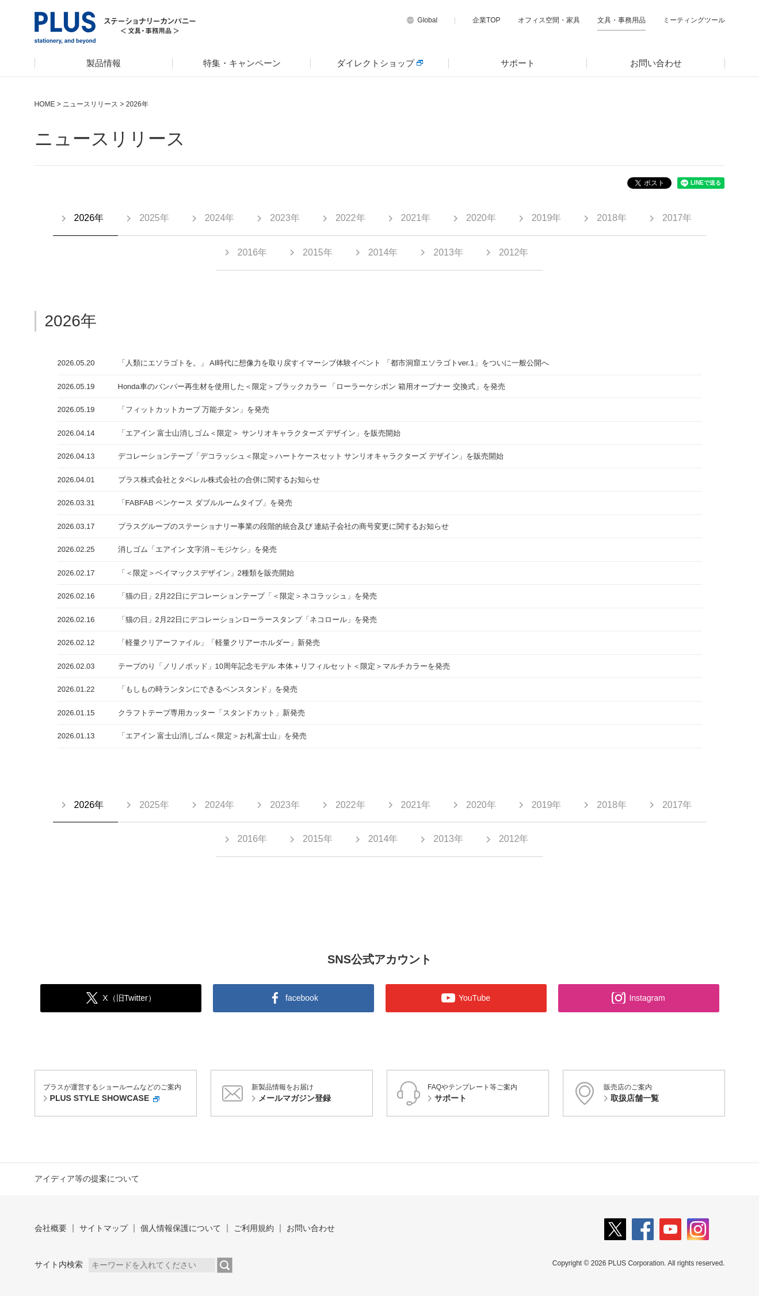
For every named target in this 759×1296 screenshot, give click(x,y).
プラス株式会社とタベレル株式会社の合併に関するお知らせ (219, 479)
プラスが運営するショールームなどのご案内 (118, 1093)
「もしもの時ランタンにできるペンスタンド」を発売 (208, 689)
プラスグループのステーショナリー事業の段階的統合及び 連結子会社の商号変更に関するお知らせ (283, 526)
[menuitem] (104, 63)
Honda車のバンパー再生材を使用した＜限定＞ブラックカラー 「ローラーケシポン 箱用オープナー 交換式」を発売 (311, 386)
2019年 (547, 218)
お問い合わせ (656, 63)
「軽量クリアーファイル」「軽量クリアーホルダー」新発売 (219, 642)
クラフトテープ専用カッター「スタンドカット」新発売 (211, 712)
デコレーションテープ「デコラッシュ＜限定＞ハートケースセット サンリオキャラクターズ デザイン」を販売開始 (311, 456)
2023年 (285, 218)
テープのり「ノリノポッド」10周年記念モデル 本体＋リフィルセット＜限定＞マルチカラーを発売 (284, 666)
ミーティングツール (694, 20)
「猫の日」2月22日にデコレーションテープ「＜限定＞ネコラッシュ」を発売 (247, 596)
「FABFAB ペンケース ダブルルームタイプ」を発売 (205, 502)
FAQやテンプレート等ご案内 (486, 1093)
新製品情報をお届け (310, 1093)
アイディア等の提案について (87, 1178)
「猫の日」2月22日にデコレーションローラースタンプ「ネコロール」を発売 (247, 619)
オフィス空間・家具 (549, 20)
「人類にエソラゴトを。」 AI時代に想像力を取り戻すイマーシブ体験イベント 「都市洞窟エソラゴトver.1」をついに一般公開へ (334, 363)
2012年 (514, 252)
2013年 (448, 252)
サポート (518, 63)
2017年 (677, 218)
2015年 (318, 252)
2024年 (220, 218)
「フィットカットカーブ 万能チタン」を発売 (194, 409)
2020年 (481, 218)
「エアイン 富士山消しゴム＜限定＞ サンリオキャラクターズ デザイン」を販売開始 (259, 433)
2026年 (89, 218)
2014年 (383, 252)
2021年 (416, 218)
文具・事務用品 (621, 20)
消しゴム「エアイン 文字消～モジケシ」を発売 (197, 549)
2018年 (612, 218)
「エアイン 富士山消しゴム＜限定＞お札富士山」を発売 (212, 735)
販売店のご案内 (662, 1093)
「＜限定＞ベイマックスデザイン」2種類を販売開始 (206, 573)
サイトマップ (103, 1228)
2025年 (154, 218)
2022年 (350, 218)
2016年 (253, 252)
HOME (45, 104)
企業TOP (486, 20)
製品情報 (103, 63)
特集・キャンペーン (242, 63)
